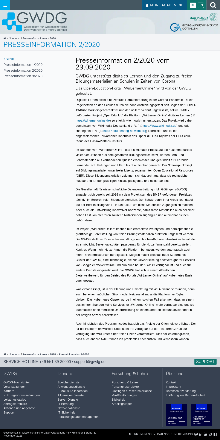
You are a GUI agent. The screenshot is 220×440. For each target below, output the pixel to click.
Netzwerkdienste (69, 408)
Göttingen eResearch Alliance (132, 391)
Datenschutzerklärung (181, 391)
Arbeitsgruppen (122, 404)
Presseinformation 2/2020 (23, 70)
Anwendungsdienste (71, 386)
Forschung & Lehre (125, 382)
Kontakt (171, 382)
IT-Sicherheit (66, 412)
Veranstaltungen (14, 386)
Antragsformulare (15, 404)
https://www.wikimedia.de (159, 125)
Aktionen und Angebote (19, 408)
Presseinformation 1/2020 (23, 64)
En (201, 5)
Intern (133, 434)
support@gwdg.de (89, 362)
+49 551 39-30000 (55, 362)
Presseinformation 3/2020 (23, 76)
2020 (8, 59)
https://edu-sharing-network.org (124, 131)
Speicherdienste (68, 382)
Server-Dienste (68, 399)
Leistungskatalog (14, 399)
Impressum (173, 386)
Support (205, 362)
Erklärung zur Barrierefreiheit (185, 395)
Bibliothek (118, 399)
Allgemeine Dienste (71, 395)
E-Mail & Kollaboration (73, 391)
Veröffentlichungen (124, 395)
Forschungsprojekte (125, 386)
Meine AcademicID (164, 5)
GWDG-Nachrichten (17, 382)
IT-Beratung (66, 404)
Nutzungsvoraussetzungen (21, 395)
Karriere (8, 391)
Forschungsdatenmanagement (78, 416)
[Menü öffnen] (5, 5)
